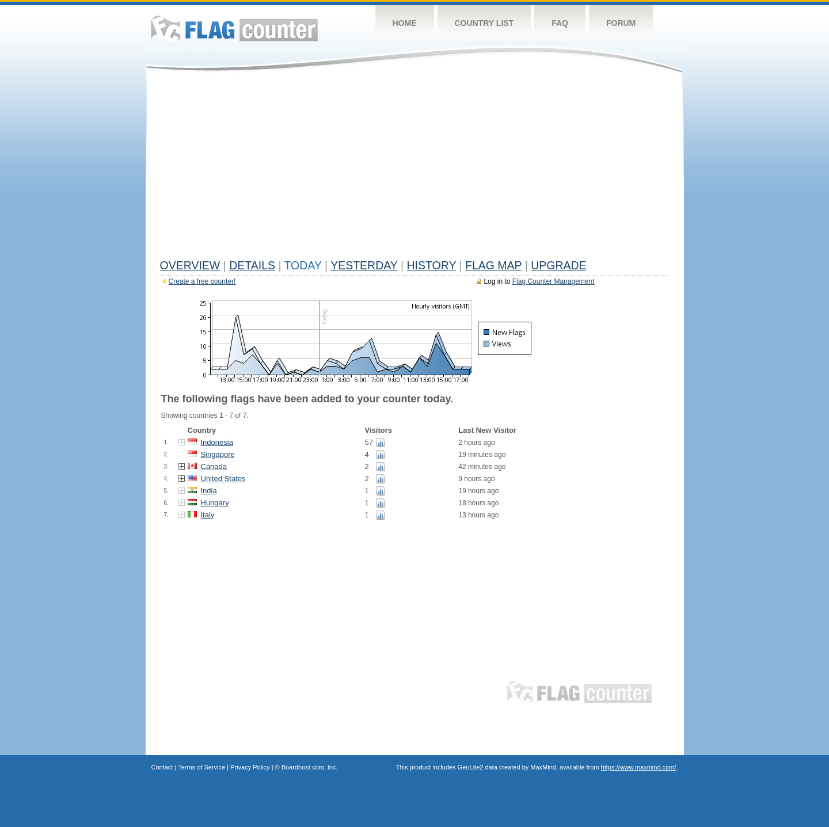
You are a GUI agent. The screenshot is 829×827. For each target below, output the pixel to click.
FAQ (560, 23)
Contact (162, 767)
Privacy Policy (249, 767)
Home (405, 23)
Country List (484, 23)
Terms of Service (201, 767)
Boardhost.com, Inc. (310, 767)
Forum (621, 23)
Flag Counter (234, 28)
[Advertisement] (415, 168)
